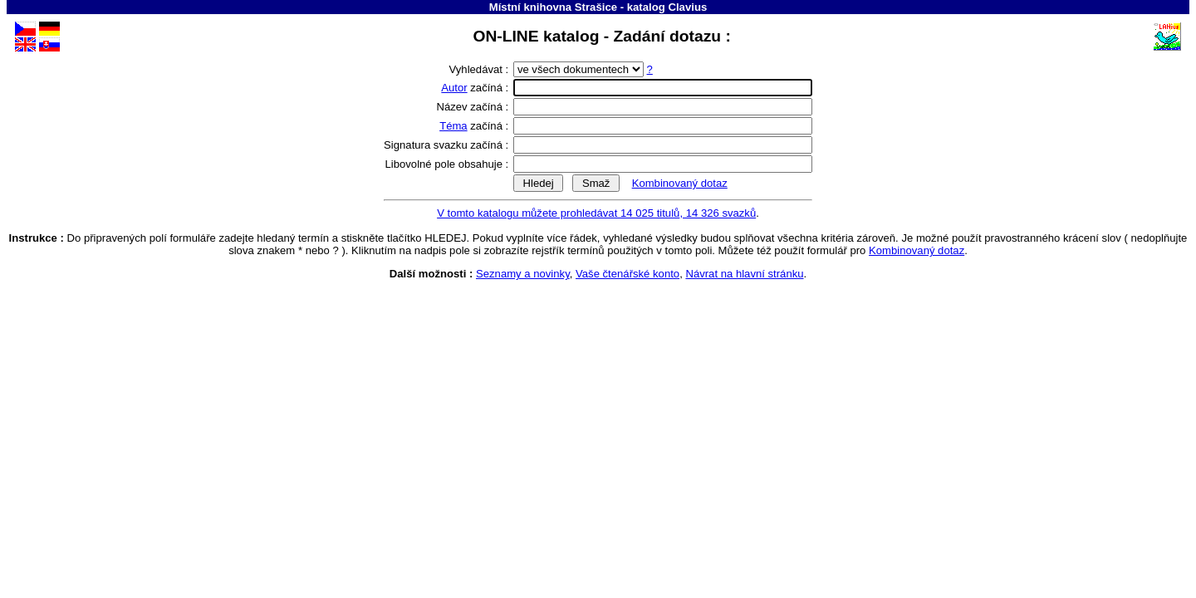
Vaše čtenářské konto (627, 273)
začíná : (476, 87)
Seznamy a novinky (523, 273)
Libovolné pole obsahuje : (448, 164)
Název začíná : (474, 106)
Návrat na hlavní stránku (744, 273)
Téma (453, 126)
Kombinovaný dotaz (680, 183)
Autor (454, 87)
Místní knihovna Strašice (553, 7)
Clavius (687, 7)
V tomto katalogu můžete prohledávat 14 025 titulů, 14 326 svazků (596, 213)
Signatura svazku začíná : (448, 145)
